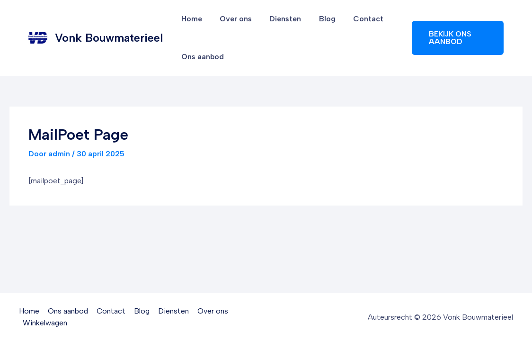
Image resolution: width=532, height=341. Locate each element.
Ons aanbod (201, 56)
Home (190, 18)
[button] (456, 38)
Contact (357, 18)
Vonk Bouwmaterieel (109, 38)
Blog (318, 18)
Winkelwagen (45, 322)
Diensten (279, 18)
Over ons (232, 18)
